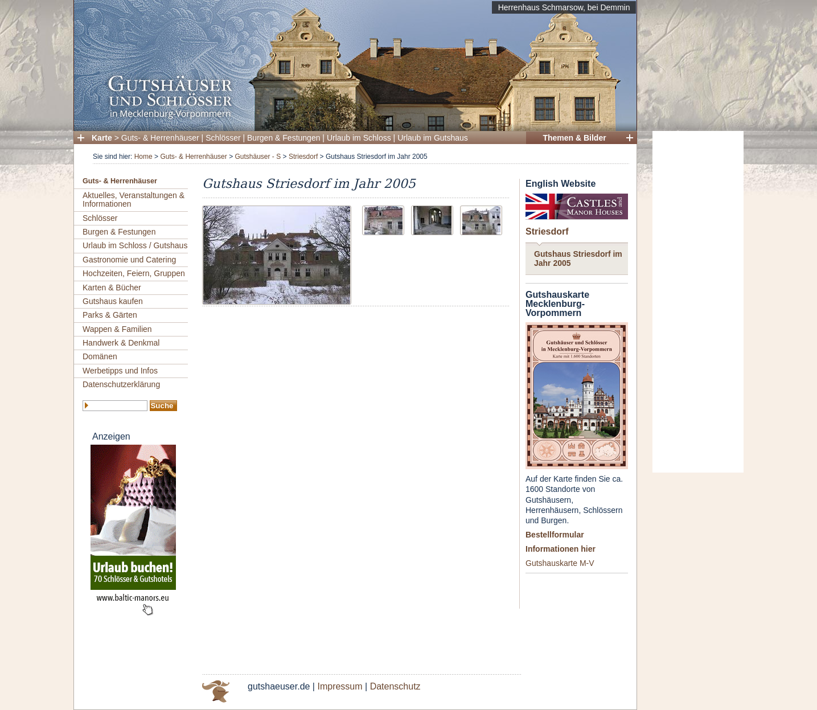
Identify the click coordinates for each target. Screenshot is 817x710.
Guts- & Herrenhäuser (160, 137)
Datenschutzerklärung (121, 384)
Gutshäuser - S (258, 157)
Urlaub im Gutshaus (432, 137)
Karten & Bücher (112, 287)
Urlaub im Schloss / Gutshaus (135, 245)
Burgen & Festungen (283, 137)
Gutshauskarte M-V (559, 563)
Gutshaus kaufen (113, 301)
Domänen (100, 356)
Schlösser (223, 137)
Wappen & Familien (117, 329)
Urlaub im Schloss (359, 137)
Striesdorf (303, 157)
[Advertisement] (698, 302)
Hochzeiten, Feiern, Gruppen (134, 273)
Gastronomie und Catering (129, 259)
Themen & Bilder (574, 137)
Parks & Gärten (110, 314)
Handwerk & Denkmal (121, 342)
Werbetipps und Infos (120, 370)
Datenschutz (395, 686)
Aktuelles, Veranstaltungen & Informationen (133, 199)
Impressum (339, 686)
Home (143, 157)
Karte (102, 137)
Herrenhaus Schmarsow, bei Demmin (564, 7)
